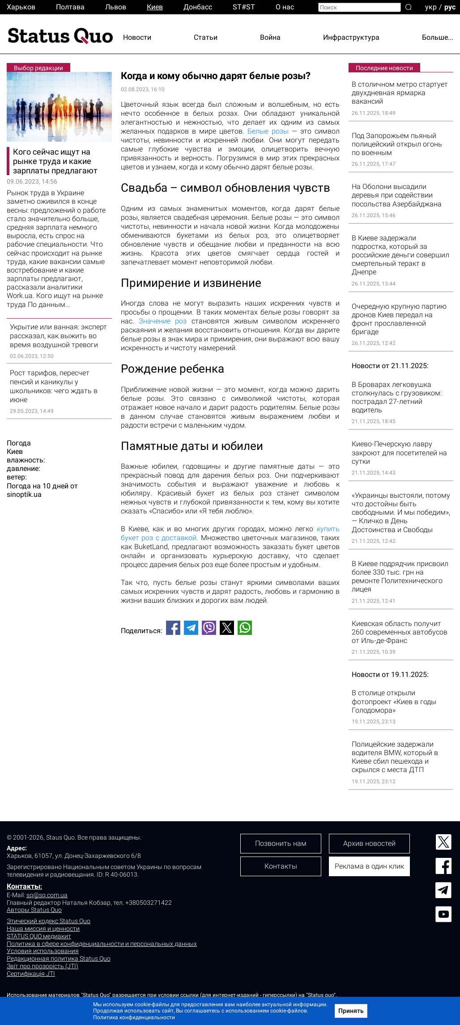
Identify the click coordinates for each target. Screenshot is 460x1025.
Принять (351, 1010)
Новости (137, 37)
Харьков (21, 7)
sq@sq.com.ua (47, 895)
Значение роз (163, 321)
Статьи (205, 37)
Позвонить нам (281, 843)
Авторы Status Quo (34, 909)
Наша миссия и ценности (43, 928)
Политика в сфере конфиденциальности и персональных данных (102, 943)
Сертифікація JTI (31, 973)
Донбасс (197, 7)
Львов (115, 7)
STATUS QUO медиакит (39, 936)
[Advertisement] (230, 671)
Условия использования (43, 950)
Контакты (23, 886)
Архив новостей (369, 843)
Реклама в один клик (369, 866)
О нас (285, 7)
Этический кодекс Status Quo (48, 920)
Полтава (70, 7)
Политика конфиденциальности (134, 1017)
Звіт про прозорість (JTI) (42, 966)
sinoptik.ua (24, 494)
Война (270, 37)
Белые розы (268, 131)
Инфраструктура (351, 37)
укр (431, 6)
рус (450, 6)
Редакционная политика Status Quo (59, 958)
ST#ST (244, 7)
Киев (155, 7)
